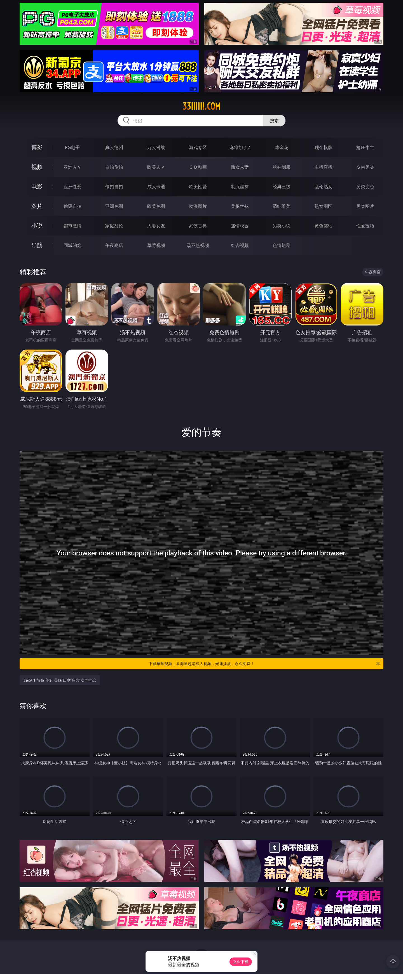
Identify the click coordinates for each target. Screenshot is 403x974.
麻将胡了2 (239, 147)
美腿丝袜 (240, 206)
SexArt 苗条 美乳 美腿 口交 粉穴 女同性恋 (60, 680)
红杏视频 (240, 245)
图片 (37, 206)
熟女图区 (323, 206)
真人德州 (114, 147)
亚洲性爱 (72, 186)
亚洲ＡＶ (72, 167)
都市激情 (72, 226)
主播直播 (323, 167)
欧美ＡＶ (156, 167)
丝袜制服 (281, 167)
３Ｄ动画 (198, 167)
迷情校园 (240, 226)
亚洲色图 (114, 206)
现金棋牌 (323, 147)
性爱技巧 (365, 226)
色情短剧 (281, 245)
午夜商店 (114, 245)
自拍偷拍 (114, 167)
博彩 (37, 147)
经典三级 (281, 186)
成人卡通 (156, 186)
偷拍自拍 (114, 186)
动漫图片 (198, 206)
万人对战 (156, 147)
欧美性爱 (198, 186)
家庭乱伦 (114, 226)
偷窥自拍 (72, 206)
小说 (37, 225)
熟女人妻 (240, 167)
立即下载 (241, 961)
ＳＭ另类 (365, 167)
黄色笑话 (323, 226)
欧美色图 (156, 206)
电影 (37, 186)
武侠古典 (198, 226)
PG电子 (72, 147)
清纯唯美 (281, 206)
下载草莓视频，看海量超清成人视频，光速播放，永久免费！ (265, 663)
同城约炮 (72, 245)
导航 (37, 245)
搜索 (274, 120)
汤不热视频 (198, 245)
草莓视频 (156, 245)
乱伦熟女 (323, 186)
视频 (37, 167)
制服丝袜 (240, 186)
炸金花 (281, 147)
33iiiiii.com (201, 106)
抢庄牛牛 (365, 147)
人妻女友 (156, 226)
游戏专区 (198, 147)
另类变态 (365, 186)
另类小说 (281, 226)
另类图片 (365, 206)
